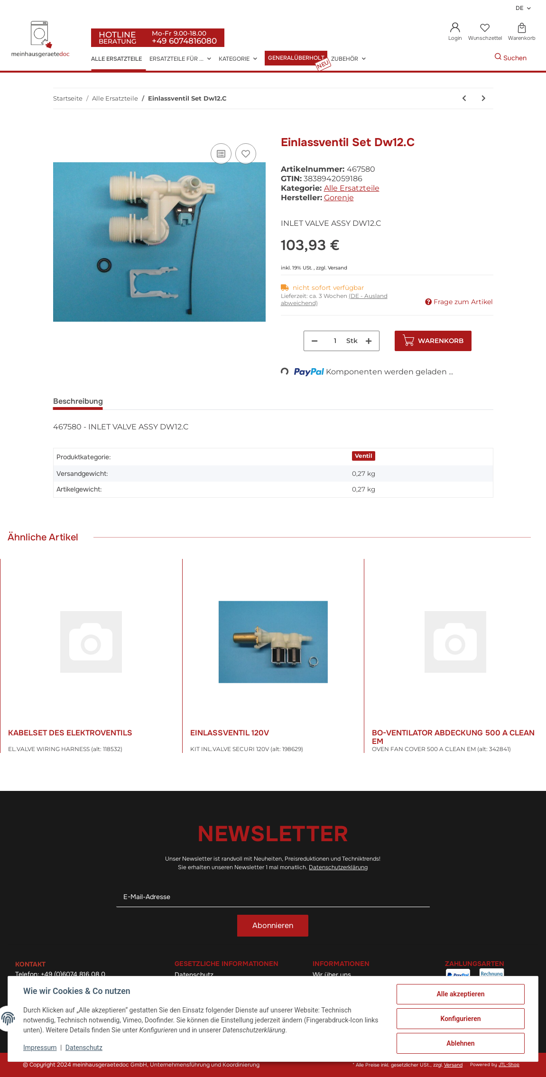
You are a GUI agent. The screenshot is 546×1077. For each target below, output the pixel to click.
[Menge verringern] (314, 341)
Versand (337, 268)
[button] (455, 32)
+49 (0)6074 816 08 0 (73, 974)
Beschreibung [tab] (78, 401)
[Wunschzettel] (485, 32)
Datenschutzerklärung (338, 867)
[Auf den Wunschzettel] (245, 153)
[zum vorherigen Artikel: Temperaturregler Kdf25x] (464, 98)
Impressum (39, 1047)
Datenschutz (194, 975)
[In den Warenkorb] (60, 130)
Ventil (363, 455)
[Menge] (335, 341)
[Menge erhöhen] (368, 341)
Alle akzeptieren (460, 994)
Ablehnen (460, 1043)
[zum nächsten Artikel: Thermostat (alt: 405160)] (483, 98)
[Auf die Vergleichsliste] (221, 153)
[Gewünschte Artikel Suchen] (480, 58)
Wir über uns (332, 975)
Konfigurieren (460, 1018)
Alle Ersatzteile (351, 188)
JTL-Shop (509, 1065)
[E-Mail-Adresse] (273, 897)
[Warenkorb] (521, 32)
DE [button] (519, 8)
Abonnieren (272, 925)
